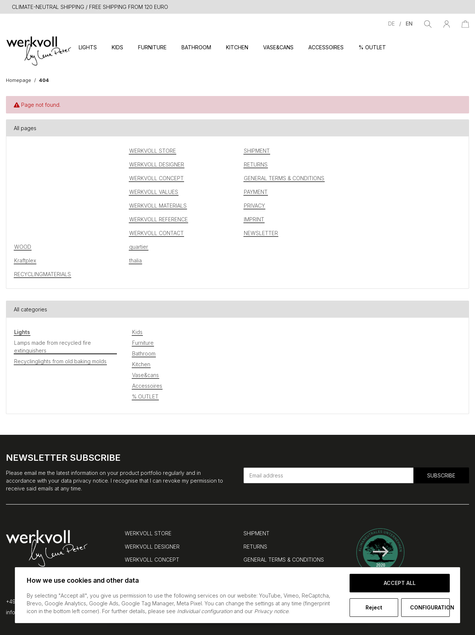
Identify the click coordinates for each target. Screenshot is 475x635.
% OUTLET (145, 396)
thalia (135, 260)
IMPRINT (254, 219)
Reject (373, 607)
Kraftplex (25, 260)
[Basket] (465, 23)
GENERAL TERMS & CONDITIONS (284, 178)
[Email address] (328, 475)
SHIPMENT (257, 151)
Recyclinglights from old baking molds (60, 361)
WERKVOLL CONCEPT (156, 178)
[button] (447, 23)
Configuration (429, 607)
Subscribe (441, 475)
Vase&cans (145, 375)
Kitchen (141, 364)
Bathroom (143, 353)
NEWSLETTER (261, 233)
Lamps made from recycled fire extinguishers (52, 347)
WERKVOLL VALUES (153, 192)
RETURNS (256, 164)
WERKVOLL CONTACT (156, 233)
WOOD (22, 247)
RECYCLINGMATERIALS (42, 274)
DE (392, 23)
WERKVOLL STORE (152, 151)
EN (409, 23)
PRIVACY (254, 205)
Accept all (399, 583)
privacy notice (90, 480)
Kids (137, 332)
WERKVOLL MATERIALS (158, 205)
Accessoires (147, 386)
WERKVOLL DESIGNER (156, 164)
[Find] (428, 23)
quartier (138, 247)
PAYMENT (256, 192)
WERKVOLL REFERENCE (158, 219)
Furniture (143, 343)
